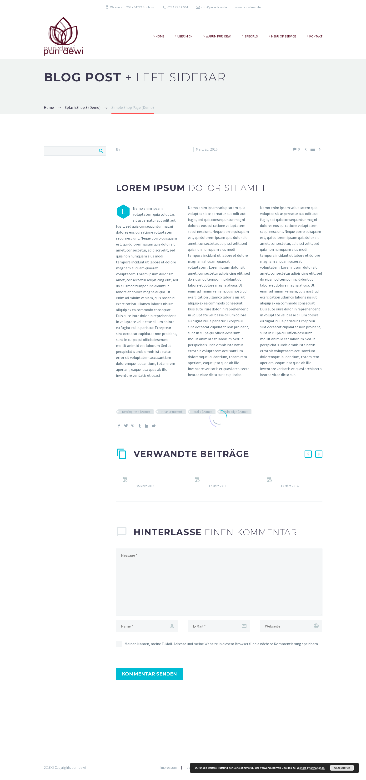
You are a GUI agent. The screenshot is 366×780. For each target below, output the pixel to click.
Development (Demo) (136, 412)
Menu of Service (283, 36)
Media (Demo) (203, 412)
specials (251, 36)
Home (160, 36)
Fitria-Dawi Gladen (136, 149)
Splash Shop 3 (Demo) (173, 149)
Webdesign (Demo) (235, 412)
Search (101, 150)
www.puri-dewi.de (248, 7)
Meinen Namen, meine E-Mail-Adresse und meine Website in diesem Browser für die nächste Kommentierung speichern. (222, 643)
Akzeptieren (342, 768)
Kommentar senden (149, 674)
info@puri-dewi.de (214, 7)
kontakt (315, 36)
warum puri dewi (218, 36)
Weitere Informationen (311, 767)
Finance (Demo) (171, 412)
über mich (184, 36)
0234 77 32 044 (177, 7)
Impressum (168, 768)
